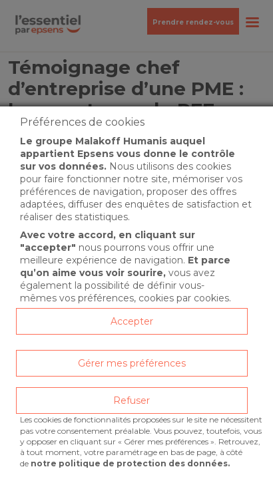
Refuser (131, 400)
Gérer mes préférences (132, 363)
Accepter (132, 321)
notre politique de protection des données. (130, 463)
